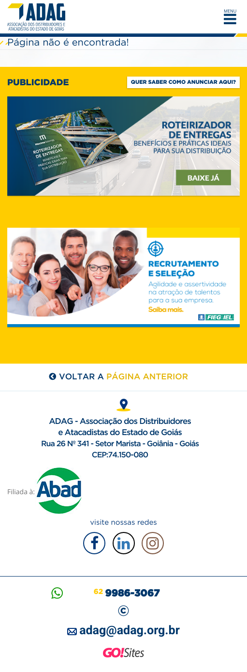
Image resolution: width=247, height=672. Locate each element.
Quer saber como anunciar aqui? (183, 82)
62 (127, 592)
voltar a (123, 376)
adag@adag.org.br (129, 631)
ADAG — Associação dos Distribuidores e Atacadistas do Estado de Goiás (38, 17)
